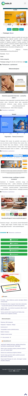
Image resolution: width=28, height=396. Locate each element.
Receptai (5, 296)
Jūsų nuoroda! (5, 337)
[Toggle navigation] (25, 3)
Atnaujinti (15, 29)
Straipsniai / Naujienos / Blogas (8, 324)
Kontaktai (16, 370)
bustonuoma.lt (4, 327)
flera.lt (11, 33)
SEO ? (21, 29)
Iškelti (9, 29)
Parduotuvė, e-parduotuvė (8, 110)
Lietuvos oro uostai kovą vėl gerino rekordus (11, 352)
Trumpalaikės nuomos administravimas (10, 329)
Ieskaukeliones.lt (7, 340)
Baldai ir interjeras (5, 331)
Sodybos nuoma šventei (6, 334)
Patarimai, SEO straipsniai (7, 322)
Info (26, 61)
